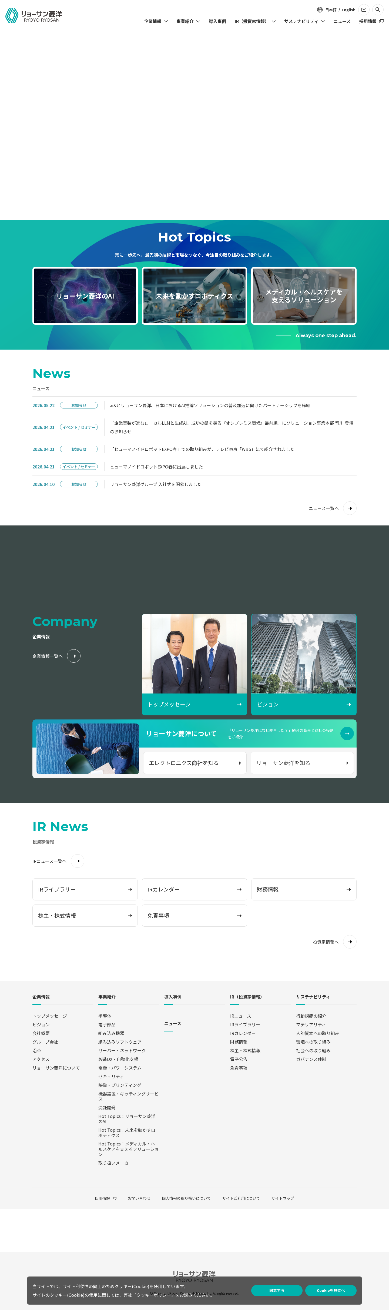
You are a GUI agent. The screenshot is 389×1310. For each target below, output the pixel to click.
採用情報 (102, 1198)
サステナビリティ (313, 997)
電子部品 (107, 1024)
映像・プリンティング (119, 1085)
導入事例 (173, 997)
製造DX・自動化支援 (118, 1059)
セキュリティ (111, 1076)
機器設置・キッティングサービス (128, 1096)
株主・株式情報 (245, 1050)
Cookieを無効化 (331, 1290)
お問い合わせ (139, 1198)
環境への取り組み (313, 1041)
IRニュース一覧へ (49, 861)
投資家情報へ (326, 942)
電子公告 (238, 1059)
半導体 (104, 1016)
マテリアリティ (311, 1024)
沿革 (36, 1050)
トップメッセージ (49, 1016)
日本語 (331, 9)
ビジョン (41, 1024)
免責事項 (238, 1067)
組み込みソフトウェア (120, 1041)
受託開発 (107, 1107)
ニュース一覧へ (324, 508)
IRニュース (240, 1016)
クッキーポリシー (153, 1295)
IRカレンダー (243, 1033)
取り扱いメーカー (115, 1163)
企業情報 (41, 997)
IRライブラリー (245, 1024)
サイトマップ (282, 1198)
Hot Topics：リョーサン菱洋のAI (126, 1118)
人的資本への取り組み (317, 1033)
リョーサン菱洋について (56, 1067)
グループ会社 (45, 1041)
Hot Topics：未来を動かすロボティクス (126, 1132)
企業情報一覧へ (47, 656)
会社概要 (41, 1033)
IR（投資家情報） (247, 997)
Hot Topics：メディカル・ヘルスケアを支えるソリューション (128, 1148)
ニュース (172, 1024)
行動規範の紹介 (311, 1016)
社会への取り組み (313, 1050)
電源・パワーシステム (120, 1067)
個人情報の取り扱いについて (186, 1198)
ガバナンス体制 (311, 1059)
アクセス (40, 1059)
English (349, 9)
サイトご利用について (241, 1198)
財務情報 (238, 1041)
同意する (276, 1290)
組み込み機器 (111, 1033)
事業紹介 (107, 997)
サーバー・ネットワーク (122, 1050)
